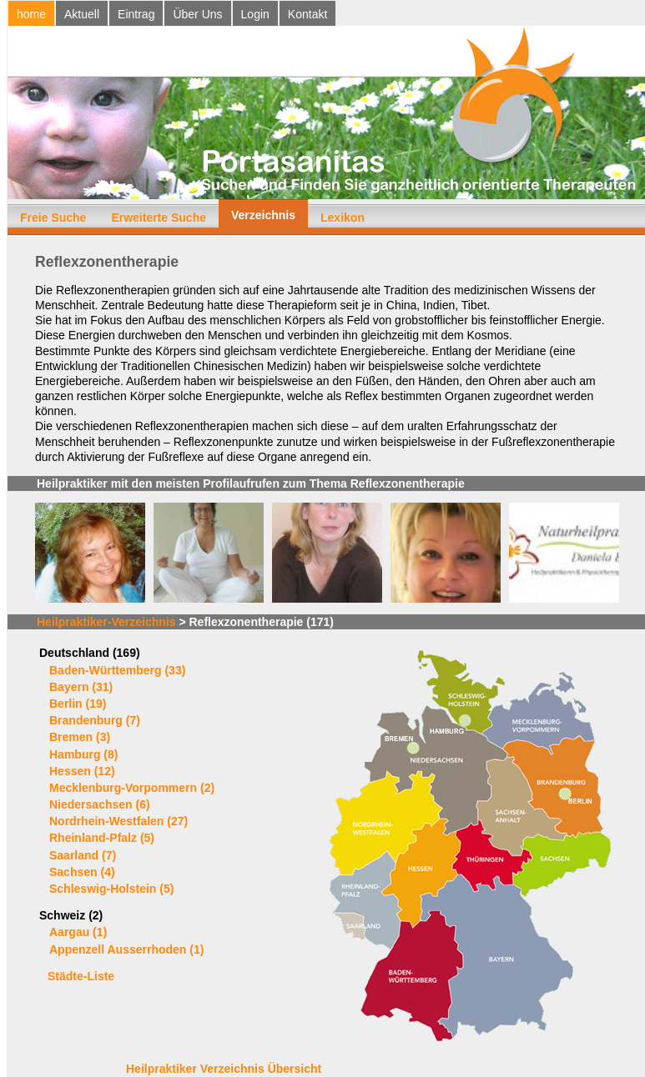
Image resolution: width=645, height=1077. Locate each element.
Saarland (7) (82, 855)
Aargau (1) (78, 932)
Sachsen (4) (82, 872)
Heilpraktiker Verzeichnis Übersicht (223, 1068)
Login (255, 14)
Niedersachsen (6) (99, 804)
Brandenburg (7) (94, 720)
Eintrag (136, 14)
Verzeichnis (263, 215)
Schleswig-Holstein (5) (111, 888)
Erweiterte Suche (158, 217)
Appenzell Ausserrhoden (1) (126, 949)
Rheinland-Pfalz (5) (101, 837)
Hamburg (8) (83, 754)
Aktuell (81, 14)
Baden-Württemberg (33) (117, 670)
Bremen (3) (79, 737)
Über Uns (197, 14)
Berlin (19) (77, 703)
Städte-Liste (81, 976)
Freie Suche (53, 217)
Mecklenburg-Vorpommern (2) (131, 787)
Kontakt (307, 14)
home (31, 14)
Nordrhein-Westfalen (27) (118, 821)
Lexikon (342, 217)
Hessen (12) (82, 771)
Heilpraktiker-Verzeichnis (106, 622)
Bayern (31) (81, 687)
